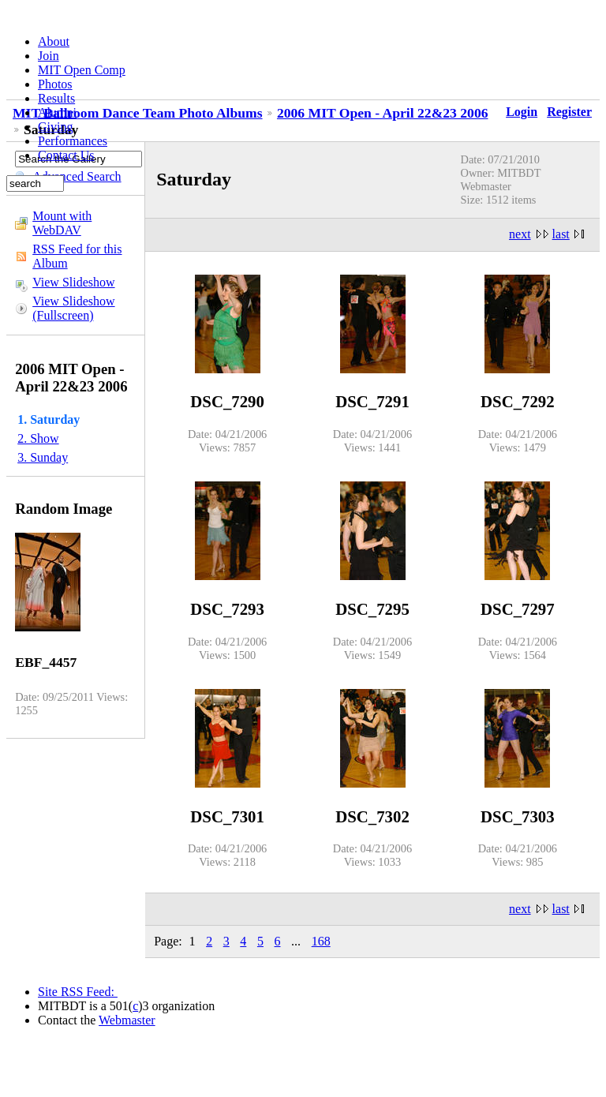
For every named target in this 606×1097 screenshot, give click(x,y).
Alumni (57, 112)
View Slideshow (73, 282)
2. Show (37, 438)
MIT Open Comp (81, 70)
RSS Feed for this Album (77, 256)
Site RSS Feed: (78, 991)
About (53, 41)
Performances (72, 141)
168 (321, 941)
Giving (55, 126)
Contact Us (66, 155)
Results (56, 98)
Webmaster (127, 1020)
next (520, 234)
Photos (55, 84)
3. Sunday (42, 457)
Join (48, 55)
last (561, 234)
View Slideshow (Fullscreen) (73, 308)
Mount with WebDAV (62, 223)
